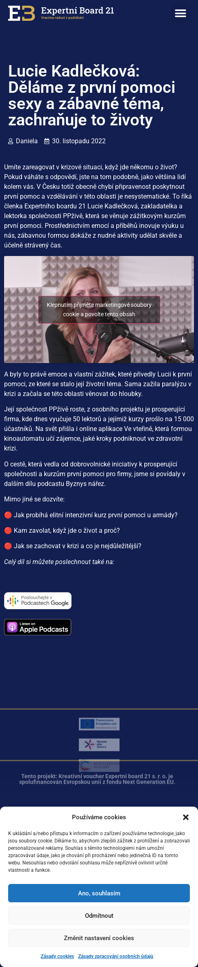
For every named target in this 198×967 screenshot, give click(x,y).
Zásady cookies (57, 956)
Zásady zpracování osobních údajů (115, 956)
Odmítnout (99, 915)
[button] (186, 817)
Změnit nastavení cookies (99, 938)
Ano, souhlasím (99, 893)
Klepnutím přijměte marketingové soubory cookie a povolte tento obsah (99, 309)
